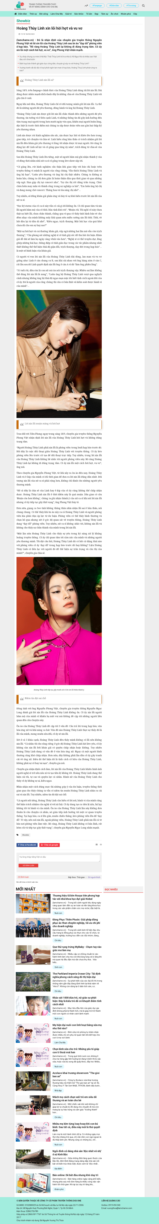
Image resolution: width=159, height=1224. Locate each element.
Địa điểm (58, 1169)
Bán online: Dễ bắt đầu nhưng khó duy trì (75, 1175)
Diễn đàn (22, 14)
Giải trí (68, 14)
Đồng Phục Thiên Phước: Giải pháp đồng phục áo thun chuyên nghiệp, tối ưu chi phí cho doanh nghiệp (76, 923)
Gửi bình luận (28, 865)
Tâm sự (104, 14)
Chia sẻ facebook (28, 845)
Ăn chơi (114, 14)
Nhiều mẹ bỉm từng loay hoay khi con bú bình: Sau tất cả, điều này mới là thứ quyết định (76, 1127)
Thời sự (33, 14)
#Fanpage (97, 5)
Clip (135, 14)
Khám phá (126, 14)
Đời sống (43, 14)
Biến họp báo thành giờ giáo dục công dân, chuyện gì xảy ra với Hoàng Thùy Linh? (54, 63)
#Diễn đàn (114, 5)
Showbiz (23, 21)
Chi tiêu (58, 940)
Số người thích (94, 877)
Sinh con (58, 967)
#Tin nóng (131, 5)
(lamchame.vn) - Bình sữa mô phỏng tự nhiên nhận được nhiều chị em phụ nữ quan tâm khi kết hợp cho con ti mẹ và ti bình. (76, 1035)
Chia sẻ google (51, 845)
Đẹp (96, 14)
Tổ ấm (89, 14)
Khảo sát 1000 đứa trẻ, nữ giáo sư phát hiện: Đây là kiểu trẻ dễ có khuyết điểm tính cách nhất (77, 1001)
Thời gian (81, 877)
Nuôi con (58, 913)
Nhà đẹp (58, 1090)
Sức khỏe (78, 14)
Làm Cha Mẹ (57, 14)
